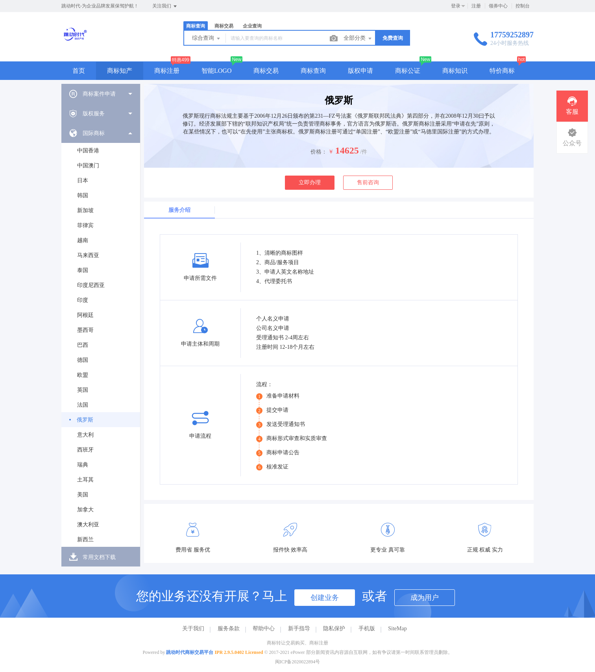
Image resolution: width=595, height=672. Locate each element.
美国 (82, 495)
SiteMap (397, 628)
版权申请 (360, 70)
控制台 (523, 6)
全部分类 (358, 38)
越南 (82, 240)
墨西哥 (85, 330)
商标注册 (166, 70)
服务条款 (229, 628)
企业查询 (252, 26)
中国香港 (88, 151)
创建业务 (324, 598)
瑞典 (82, 465)
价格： (318, 152)
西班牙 (85, 450)
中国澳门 (88, 165)
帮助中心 (264, 628)
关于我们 (193, 628)
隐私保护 (334, 628)
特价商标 (502, 70)
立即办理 (310, 182)
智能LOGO (216, 70)
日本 (82, 180)
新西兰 (85, 539)
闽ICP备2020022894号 (297, 662)
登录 (455, 6)
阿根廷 (85, 315)
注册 (476, 6)
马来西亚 (88, 255)
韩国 (82, 195)
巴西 (82, 345)
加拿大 (85, 510)
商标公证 (407, 70)
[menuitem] (100, 94)
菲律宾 (85, 225)
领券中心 (498, 6)
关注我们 (165, 6)
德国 (82, 360)
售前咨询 (368, 182)
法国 (82, 405)
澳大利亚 (88, 525)
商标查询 (195, 26)
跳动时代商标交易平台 (189, 652)
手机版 (366, 628)
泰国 (82, 270)
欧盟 (82, 375)
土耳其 (85, 480)
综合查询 (206, 38)
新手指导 (299, 628)
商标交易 (223, 26)
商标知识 (455, 70)
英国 (82, 390)
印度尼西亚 (91, 285)
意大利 (85, 435)
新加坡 (85, 210)
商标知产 (119, 70)
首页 (78, 70)
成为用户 (424, 598)
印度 (82, 300)
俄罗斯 (85, 420)
